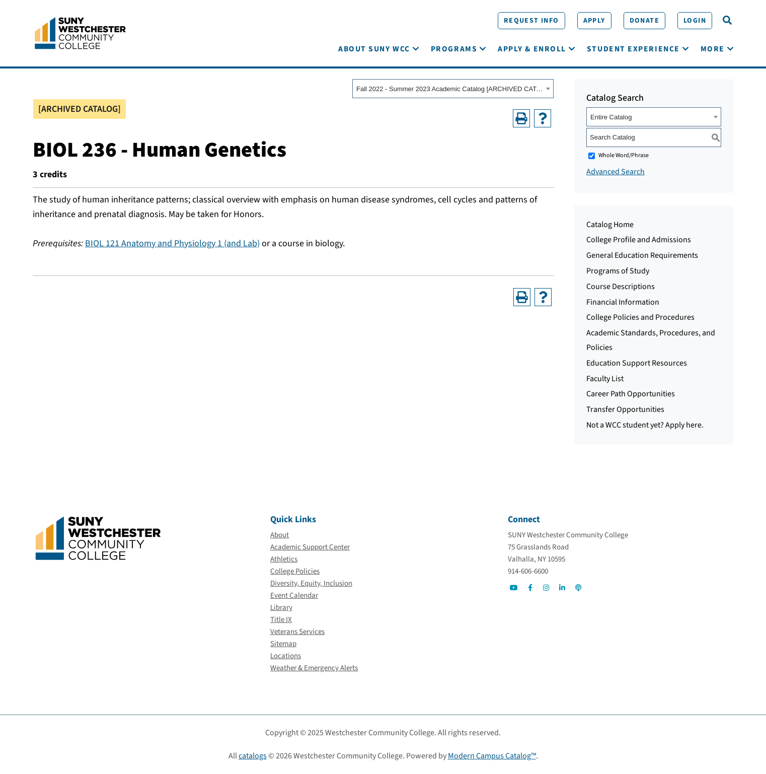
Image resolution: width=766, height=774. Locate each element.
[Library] (281, 608)
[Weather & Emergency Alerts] (314, 668)
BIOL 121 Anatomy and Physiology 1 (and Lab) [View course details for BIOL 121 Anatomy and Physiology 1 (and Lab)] (172, 243)
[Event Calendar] (294, 596)
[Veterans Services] (297, 632)
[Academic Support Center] (310, 547)
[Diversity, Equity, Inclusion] (311, 584)
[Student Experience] (633, 49)
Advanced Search (615, 171)
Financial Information (622, 302)
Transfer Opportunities (625, 409)
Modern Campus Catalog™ (492, 756)
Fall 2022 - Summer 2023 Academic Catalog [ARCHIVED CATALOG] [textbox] (449, 89)
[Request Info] (530, 20)
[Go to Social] (514, 588)
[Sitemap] (283, 644)
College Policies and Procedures (640, 317)
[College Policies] (295, 572)
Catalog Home (610, 224)
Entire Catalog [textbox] (611, 117)
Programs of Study (617, 270)
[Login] (693, 20)
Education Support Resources (636, 363)
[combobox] (453, 89)
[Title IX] (281, 620)
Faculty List (605, 378)
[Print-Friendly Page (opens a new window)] (521, 118)
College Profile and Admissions (638, 240)
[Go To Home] (80, 32)
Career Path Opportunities (630, 394)
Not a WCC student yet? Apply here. (645, 425)
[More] (713, 49)
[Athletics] (283, 559)
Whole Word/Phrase (623, 155)
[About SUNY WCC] (374, 49)
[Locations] (285, 656)
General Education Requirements (642, 255)
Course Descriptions (620, 286)
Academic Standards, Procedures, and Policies (650, 341)
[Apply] (593, 20)
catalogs (253, 756)
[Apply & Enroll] (532, 49)
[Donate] (643, 20)
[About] (279, 535)
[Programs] (454, 49)
